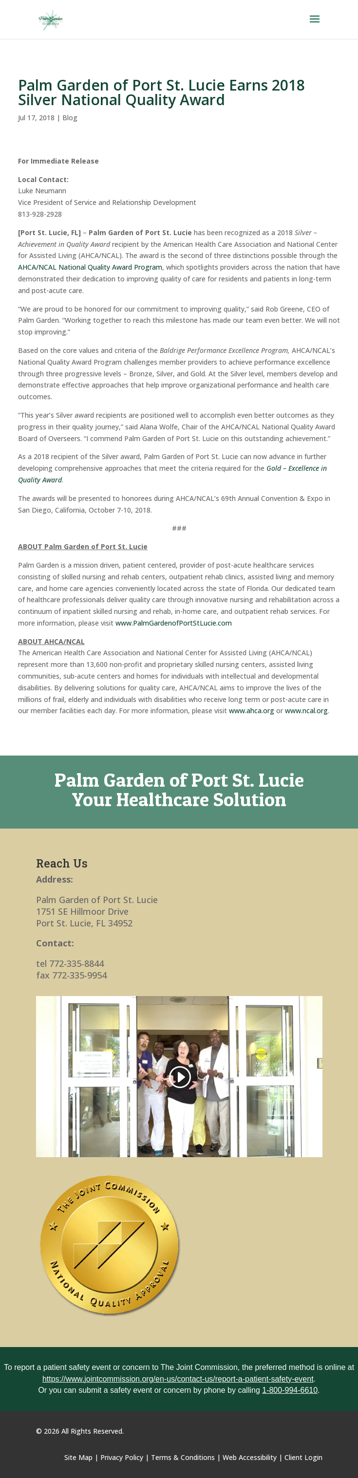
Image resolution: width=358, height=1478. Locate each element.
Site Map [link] (78, 1457)
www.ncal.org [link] (306, 710)
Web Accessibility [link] (250, 1457)
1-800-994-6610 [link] (290, 1390)
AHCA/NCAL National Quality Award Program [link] (90, 267)
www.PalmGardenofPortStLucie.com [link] (173, 623)
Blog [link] (69, 117)
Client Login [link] (303, 1457)
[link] (51, 18)
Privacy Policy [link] (121, 1457)
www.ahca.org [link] (251, 710)
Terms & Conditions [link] (183, 1457)
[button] (314, 25)
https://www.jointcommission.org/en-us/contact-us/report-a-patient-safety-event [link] (178, 1379)
